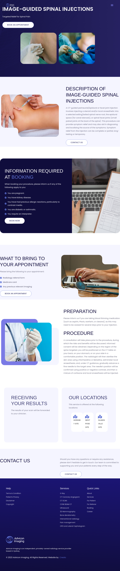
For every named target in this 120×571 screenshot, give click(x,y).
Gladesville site (101, 423)
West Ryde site (87, 423)
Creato (63, 557)
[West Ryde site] (87, 416)
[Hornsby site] (75, 416)
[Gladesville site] (100, 416)
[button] (112, 5)
